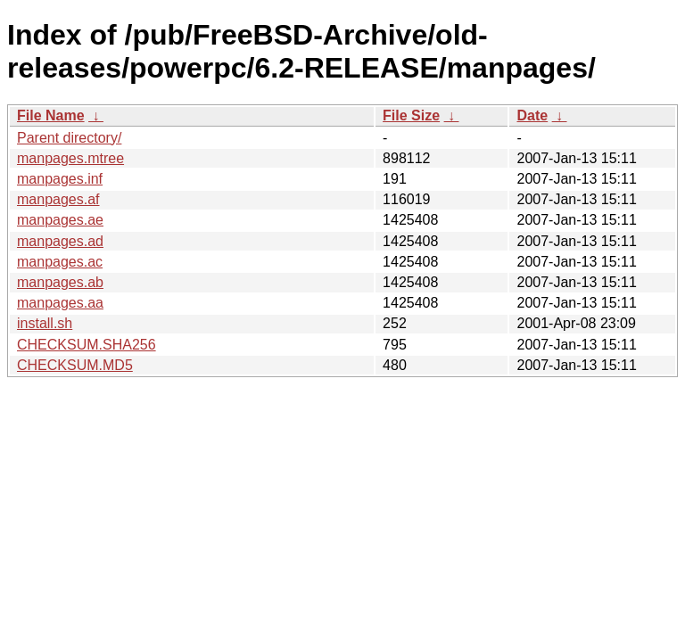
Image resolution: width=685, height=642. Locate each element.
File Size (411, 115)
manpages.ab (60, 282)
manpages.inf (60, 178)
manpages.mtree (70, 158)
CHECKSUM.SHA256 (86, 344)
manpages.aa (60, 302)
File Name (51, 115)
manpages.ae (60, 219)
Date (532, 115)
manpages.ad (60, 241)
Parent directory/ (69, 137)
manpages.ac (60, 261)
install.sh (44, 323)
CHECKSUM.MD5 (75, 365)
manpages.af (58, 199)
